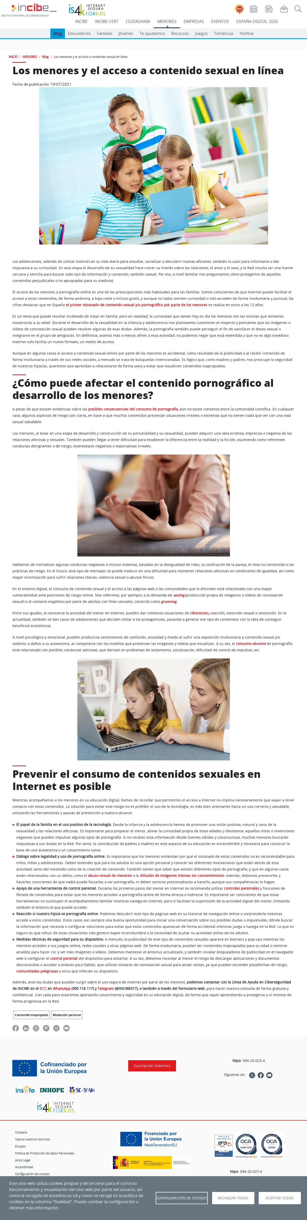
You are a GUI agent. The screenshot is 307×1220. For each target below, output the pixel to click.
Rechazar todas (233, 1198)
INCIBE (81, 21)
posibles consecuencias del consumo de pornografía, (133, 409)
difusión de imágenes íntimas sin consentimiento (182, 875)
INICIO (13, 57)
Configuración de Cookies (181, 1198)
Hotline (247, 33)
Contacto (21, 1132)
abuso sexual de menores (110, 875)
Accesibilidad (24, 1167)
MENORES (167, 21)
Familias (104, 33)
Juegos (201, 33)
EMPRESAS (194, 21)
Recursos (180, 33)
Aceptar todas (280, 1198)
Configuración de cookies (32, 1174)
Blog (57, 33)
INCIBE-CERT (107, 21)
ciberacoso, (199, 613)
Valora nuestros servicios (32, 1139)
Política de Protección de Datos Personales (44, 1153)
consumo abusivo (251, 643)
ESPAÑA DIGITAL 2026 (257, 21)
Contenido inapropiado (31, 1015)
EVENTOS (220, 21)
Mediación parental (67, 1015)
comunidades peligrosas (37, 971)
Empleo (20, 1146)
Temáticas (223, 33)
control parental (64, 958)
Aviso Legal (22, 1160)
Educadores (79, 33)
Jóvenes (126, 33)
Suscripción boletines (152, 1065)
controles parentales (241, 888)
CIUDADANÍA (138, 21)
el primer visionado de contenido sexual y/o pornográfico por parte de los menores (136, 305)
